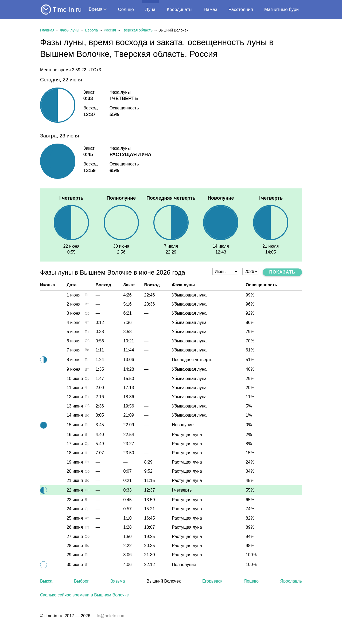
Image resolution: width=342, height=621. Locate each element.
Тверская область (137, 30)
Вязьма (117, 581)
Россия (110, 30)
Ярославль (291, 581)
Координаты (179, 9)
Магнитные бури (281, 9)
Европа (91, 30)
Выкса (46, 581)
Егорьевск (212, 581)
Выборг (81, 581)
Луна (150, 9)
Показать (282, 272)
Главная (47, 30)
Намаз (210, 9)
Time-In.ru (67, 9)
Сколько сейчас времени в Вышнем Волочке (84, 595)
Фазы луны (69, 30)
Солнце (126, 9)
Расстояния (240, 9)
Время (95, 9)
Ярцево (251, 581)
